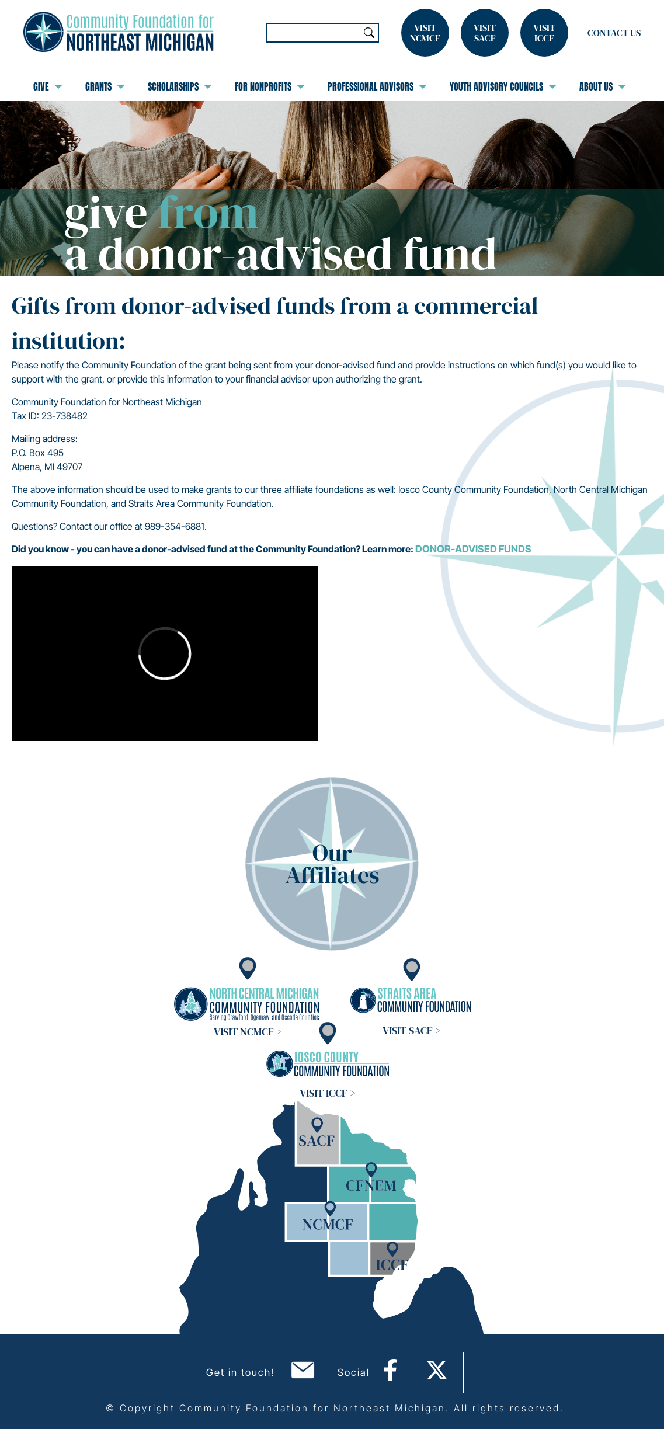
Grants (104, 86)
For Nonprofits (269, 86)
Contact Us (614, 32)
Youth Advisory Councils (503, 86)
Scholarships (179, 86)
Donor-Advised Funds (473, 549)
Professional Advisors (377, 86)
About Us (602, 86)
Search (369, 33)
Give (47, 86)
